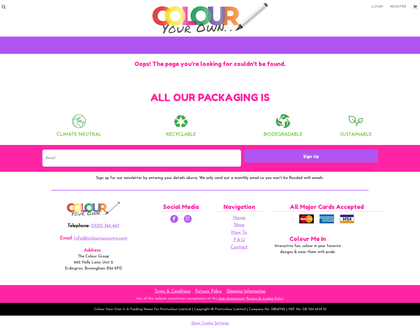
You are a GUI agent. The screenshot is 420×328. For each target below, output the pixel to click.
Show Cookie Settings (210, 323)
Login (377, 6)
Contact (239, 247)
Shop (239, 225)
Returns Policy (208, 291)
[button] (3, 7)
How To (239, 232)
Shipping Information (246, 291)
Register (398, 6)
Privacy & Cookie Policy (265, 298)
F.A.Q (239, 240)
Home (239, 218)
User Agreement (230, 298)
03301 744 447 (105, 226)
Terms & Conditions (172, 291)
